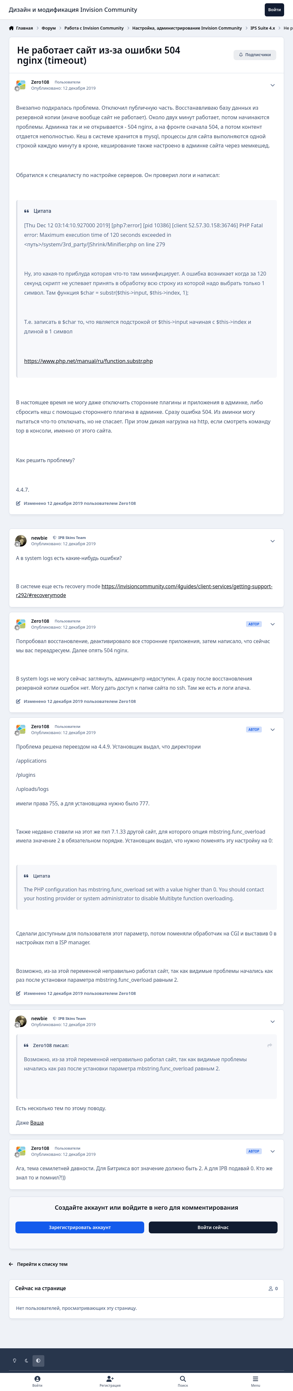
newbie (39, 538)
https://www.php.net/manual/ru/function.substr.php (88, 361)
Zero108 (40, 82)
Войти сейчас (213, 1227)
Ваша (37, 1122)
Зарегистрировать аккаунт (80, 1227)
